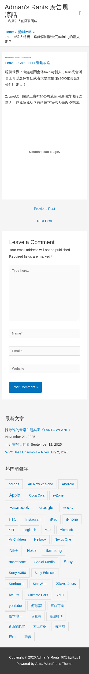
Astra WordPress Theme (54, 664)
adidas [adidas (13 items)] (14, 484)
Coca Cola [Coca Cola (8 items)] (36, 495)
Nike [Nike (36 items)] (13, 550)
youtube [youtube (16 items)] (15, 606)
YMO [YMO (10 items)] (60, 595)
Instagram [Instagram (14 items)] (33, 519)
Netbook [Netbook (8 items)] (40, 539)
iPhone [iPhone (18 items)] (72, 519)
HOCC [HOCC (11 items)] (68, 508)
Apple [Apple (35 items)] (14, 495)
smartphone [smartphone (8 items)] (17, 562)
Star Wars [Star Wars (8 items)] (40, 584)
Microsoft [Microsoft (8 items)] (66, 530)
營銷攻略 (43, 63)
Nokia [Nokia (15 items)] (32, 551)
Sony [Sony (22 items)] (68, 562)
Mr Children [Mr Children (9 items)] (17, 539)
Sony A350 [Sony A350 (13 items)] (17, 573)
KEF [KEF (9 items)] (11, 530)
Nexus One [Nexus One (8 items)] (63, 539)
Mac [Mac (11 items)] (47, 530)
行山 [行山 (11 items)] (12, 637)
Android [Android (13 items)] (68, 484)
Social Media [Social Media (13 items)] (44, 562)
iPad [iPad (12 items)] (53, 519)
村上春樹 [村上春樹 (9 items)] (39, 626)
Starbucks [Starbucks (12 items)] (16, 584)
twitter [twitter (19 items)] (14, 595)
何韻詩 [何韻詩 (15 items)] (36, 606)
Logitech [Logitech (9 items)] (29, 530)
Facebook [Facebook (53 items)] (19, 507)
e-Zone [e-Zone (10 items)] (58, 495)
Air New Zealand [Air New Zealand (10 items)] (40, 484)
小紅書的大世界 (17, 444)
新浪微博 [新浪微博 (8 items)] (56, 616)
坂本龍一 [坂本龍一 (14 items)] (16, 616)
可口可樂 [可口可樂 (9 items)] (57, 606)
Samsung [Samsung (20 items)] (54, 550)
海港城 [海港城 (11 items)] (60, 626)
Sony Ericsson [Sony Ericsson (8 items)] (44, 573)
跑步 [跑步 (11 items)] (27, 637)
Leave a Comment (19, 63)
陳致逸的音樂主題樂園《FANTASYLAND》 (38, 430)
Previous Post (44, 209)
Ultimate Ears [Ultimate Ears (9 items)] (38, 595)
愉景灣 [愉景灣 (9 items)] (36, 616)
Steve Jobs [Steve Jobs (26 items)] (66, 583)
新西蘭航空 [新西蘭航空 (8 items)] (16, 626)
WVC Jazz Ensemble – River (27, 452)
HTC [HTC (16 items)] (12, 519)
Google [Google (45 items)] (46, 507)
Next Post (44, 221)
